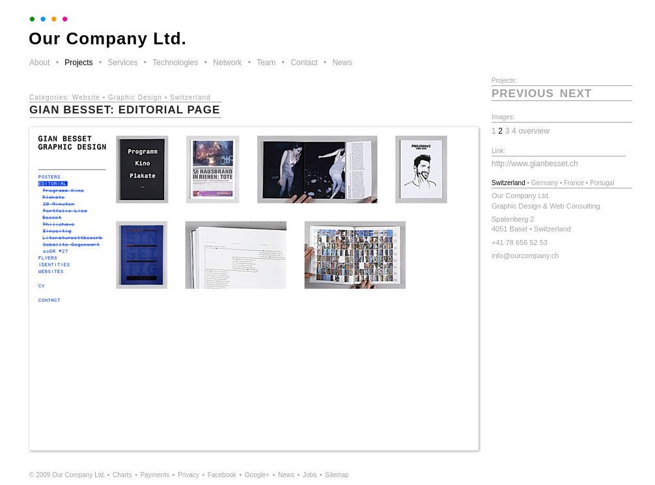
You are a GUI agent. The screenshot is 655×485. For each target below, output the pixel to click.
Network (227, 62)
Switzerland (190, 97)
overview (534, 131)
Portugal (602, 182)
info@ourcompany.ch (525, 255)
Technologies (175, 62)
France (574, 182)
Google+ (257, 474)
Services (122, 62)
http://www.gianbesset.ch (535, 163)
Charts (122, 474)
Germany (544, 182)
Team (266, 62)
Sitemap (337, 474)
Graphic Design (135, 97)
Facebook (222, 474)
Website (86, 97)
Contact (303, 62)
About (39, 62)
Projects (78, 62)
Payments (154, 474)
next (576, 93)
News (342, 62)
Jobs (309, 474)
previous (523, 93)
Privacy (188, 474)
